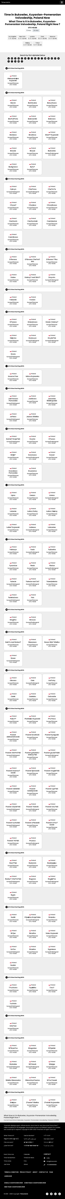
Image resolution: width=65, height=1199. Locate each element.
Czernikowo (13, 237)
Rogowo (32, 879)
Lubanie (13, 511)
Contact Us (43, 1172)
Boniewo (13, 135)
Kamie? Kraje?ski (13, 439)
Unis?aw (13, 1026)
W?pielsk (52, 1048)
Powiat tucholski (13, 823)
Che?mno (32, 189)
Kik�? (13, 455)
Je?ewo (13, 416)
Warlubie (13, 1064)
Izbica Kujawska (32, 376)
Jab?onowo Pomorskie (13, 399)
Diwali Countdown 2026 (13, 1183)
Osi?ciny (51, 680)
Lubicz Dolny (32, 511)
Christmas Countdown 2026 (35, 1183)
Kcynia (32, 439)
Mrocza (32, 620)
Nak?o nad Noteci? (13, 642)
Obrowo (13, 680)
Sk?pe (13, 933)
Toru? (52, 987)
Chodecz (32, 205)
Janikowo (32, 398)
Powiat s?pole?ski (13, 807)
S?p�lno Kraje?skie (32, 917)
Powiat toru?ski (52, 807)
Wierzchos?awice (32, 1080)
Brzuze (32, 151)
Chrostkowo (52, 205)
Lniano (52, 495)
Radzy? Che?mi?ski (13, 879)
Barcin (13, 103)
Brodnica (32, 135)
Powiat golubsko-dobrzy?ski (32, 754)
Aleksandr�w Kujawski (13, 79)
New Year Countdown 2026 (14, 1187)
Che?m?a (52, 189)
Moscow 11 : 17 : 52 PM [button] (53, 37)
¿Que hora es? (8, 1146)
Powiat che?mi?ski (13, 753)
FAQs (51, 1172)
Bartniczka (32, 103)
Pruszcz (32, 840)
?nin (32, 597)
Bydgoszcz (13, 167)
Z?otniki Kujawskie (51, 1102)
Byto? (32, 167)
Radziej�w (51, 863)
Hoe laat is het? (49, 1139)
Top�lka (32, 987)
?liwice (52, 565)
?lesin (32, 565)
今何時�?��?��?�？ (31, 1146)
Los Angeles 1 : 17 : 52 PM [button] (12, 37)
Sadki (13, 917)
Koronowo (32, 455)
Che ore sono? (8, 1142)
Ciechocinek (32, 221)
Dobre (13, 277)
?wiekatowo (13, 597)
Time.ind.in (5, 2)
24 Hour (36, 30)
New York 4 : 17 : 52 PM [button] (22, 37)
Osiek (13, 696)
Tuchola (13, 1003)
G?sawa (13, 322)
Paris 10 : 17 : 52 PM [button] (42, 37)
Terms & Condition (11, 1172)
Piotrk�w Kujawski (32, 719)
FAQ (25, 1161)
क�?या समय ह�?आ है (11, 1139)
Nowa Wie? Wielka (52, 642)
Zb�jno (13, 1102)
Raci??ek (13, 863)
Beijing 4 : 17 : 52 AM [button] (28, 44)
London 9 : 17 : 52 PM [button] (32, 37)
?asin (32, 549)
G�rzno (13, 338)
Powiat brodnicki (32, 735)
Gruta (13, 354)
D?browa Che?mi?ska (32, 260)
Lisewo (32, 495)
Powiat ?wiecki (32, 807)
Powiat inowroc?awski (13, 772)
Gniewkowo (32, 322)
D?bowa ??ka (51, 259)
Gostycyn (32, 338)
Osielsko (32, 696)
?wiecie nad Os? (32, 581)
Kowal (51, 455)
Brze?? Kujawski (51, 135)
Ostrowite (52, 696)
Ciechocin (13, 221)
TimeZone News (29, 1158)
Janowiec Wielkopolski (52, 399)
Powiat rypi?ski (52, 789)
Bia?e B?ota (13, 119)
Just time (7, 1164)
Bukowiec (52, 151)
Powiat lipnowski (32, 771)
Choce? (13, 205)
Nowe (13, 658)
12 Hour (28, 30)
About (26, 1164)
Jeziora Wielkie (32, 416)
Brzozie (13, 151)
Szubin (13, 965)
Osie (32, 680)
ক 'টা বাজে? (47, 1136)
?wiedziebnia (51, 581)
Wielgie (52, 1064)
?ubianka (52, 549)
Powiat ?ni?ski (13, 840)
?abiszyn (13, 549)
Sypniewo (52, 949)
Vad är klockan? (29, 1136)
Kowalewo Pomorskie (13, 472)
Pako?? (13, 719)
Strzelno (32, 949)
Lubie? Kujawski (13, 527)
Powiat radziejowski (32, 790)
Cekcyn (13, 189)
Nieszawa (32, 642)
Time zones (7, 1161)
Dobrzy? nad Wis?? (32, 277)
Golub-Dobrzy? (52, 322)
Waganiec (32, 1048)
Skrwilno (32, 933)
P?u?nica (52, 719)
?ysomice (13, 565)
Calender (27, 1154)
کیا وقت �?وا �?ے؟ (30, 1139)
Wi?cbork (32, 1064)
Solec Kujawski (52, 933)
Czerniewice (52, 221)
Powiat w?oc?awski (52, 824)
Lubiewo (32, 527)
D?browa (13, 259)
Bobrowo (52, 119)
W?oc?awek (52, 1080)
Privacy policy (26, 1172)
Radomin (32, 863)
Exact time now (9, 1154)
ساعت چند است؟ (48, 1146)
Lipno (13, 495)
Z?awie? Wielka (32, 1102)
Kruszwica (32, 471)
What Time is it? (9, 1136)
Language (8, 1176)
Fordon (32, 300)
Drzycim (52, 277)
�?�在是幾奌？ (29, 1142)
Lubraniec (52, 527)
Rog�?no (52, 879)
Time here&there (9, 1158)
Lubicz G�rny (51, 511)
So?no (13, 949)
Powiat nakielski (13, 789)
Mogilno (13, 620)
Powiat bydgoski (52, 735)
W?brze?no (13, 1048)
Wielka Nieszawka (13, 1080)
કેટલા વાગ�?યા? (48, 1142)
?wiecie (13, 581)
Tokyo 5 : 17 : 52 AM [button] (38, 44)
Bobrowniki (32, 119)
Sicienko (51, 917)
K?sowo (52, 439)
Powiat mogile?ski (51, 771)
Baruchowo (52, 103)
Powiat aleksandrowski (13, 736)
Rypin (13, 895)
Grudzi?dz (52, 338)
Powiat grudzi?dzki (52, 753)
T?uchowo (13, 987)
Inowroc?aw (13, 376)
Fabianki (13, 300)
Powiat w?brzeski (32, 823)
